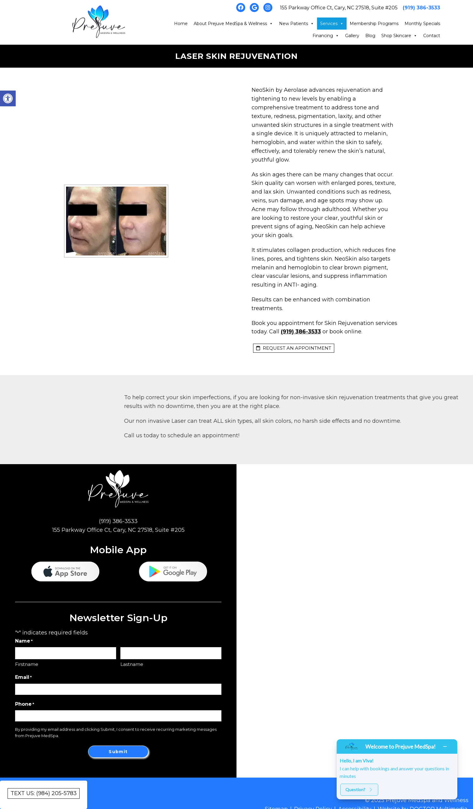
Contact (431, 35)
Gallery (352, 35)
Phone (24, 704)
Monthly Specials (422, 23)
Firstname (26, 664)
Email (23, 677)
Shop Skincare (399, 36)
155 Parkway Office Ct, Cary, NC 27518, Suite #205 (339, 8)
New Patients (296, 24)
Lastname (131, 664)
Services (332, 24)
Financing (326, 36)
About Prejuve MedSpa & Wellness (233, 24)
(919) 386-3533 (421, 8)
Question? (359, 789)
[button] (8, 98)
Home (181, 23)
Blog (370, 35)
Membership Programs (374, 23)
